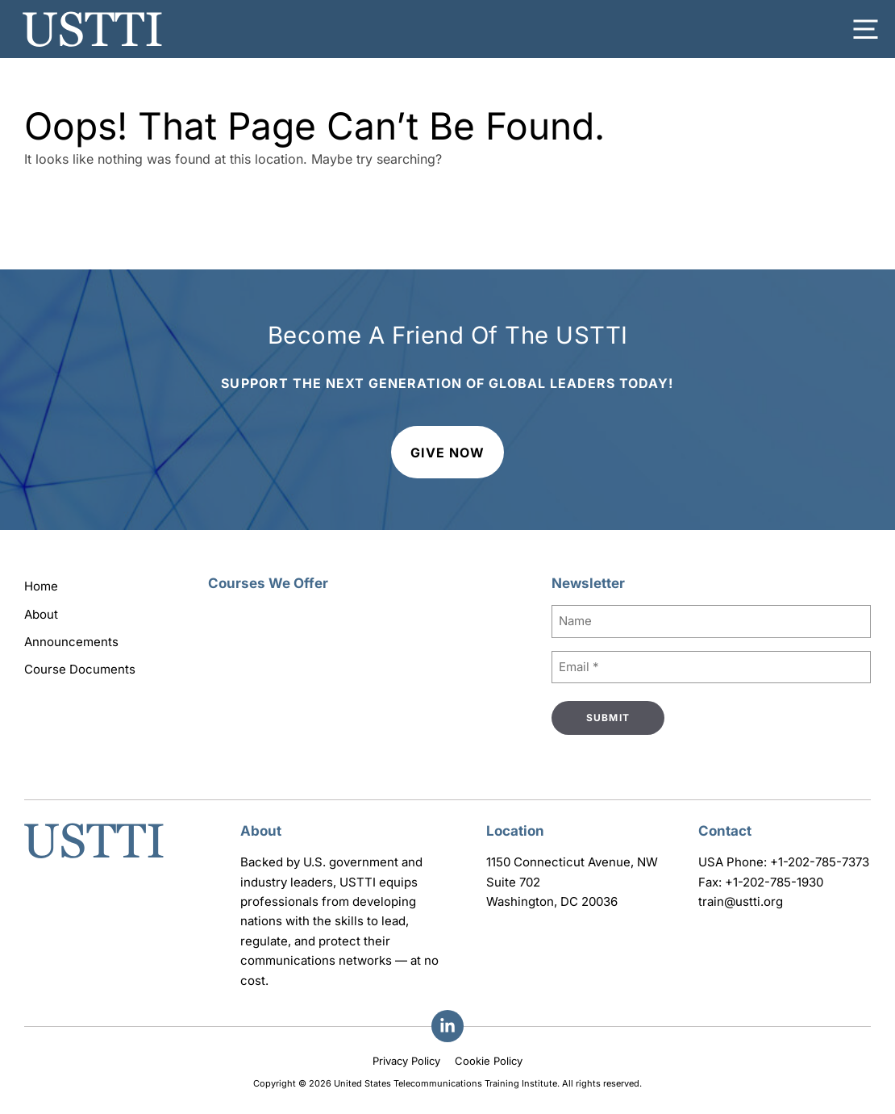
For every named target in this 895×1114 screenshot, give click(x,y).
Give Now (447, 452)
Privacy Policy (406, 1060)
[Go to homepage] (94, 860)
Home (41, 586)
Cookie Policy (488, 1060)
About (41, 614)
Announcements (71, 641)
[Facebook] (447, 1026)
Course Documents (79, 669)
